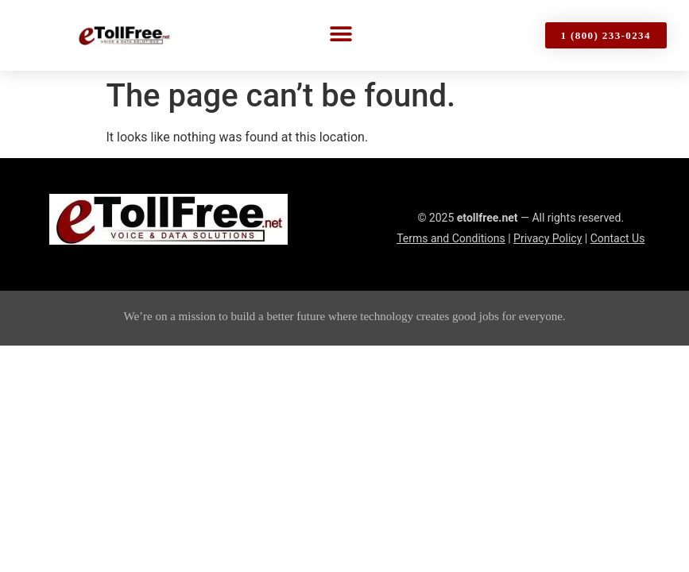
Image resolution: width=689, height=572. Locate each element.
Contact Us (617, 238)
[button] (341, 34)
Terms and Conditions (451, 238)
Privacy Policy (547, 238)
